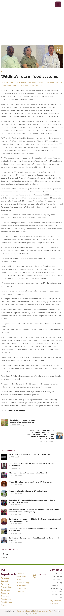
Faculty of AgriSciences (24, 611)
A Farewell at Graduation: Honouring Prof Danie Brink (29, 473)
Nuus (5, 558)
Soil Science (21, 586)
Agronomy (5, 584)
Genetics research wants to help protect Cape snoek (29, 454)
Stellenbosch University (40, 611)
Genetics (20, 573)
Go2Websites (33, 613)
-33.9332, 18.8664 (55, 601)
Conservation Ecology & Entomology (6, 593)
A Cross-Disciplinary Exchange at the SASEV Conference (30, 482)
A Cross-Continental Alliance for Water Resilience (28, 491)
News (3, 71)
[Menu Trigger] (58, 4)
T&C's (51, 611)
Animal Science (7, 587)
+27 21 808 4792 (56, 604)
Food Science (6, 599)
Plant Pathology (23, 582)
